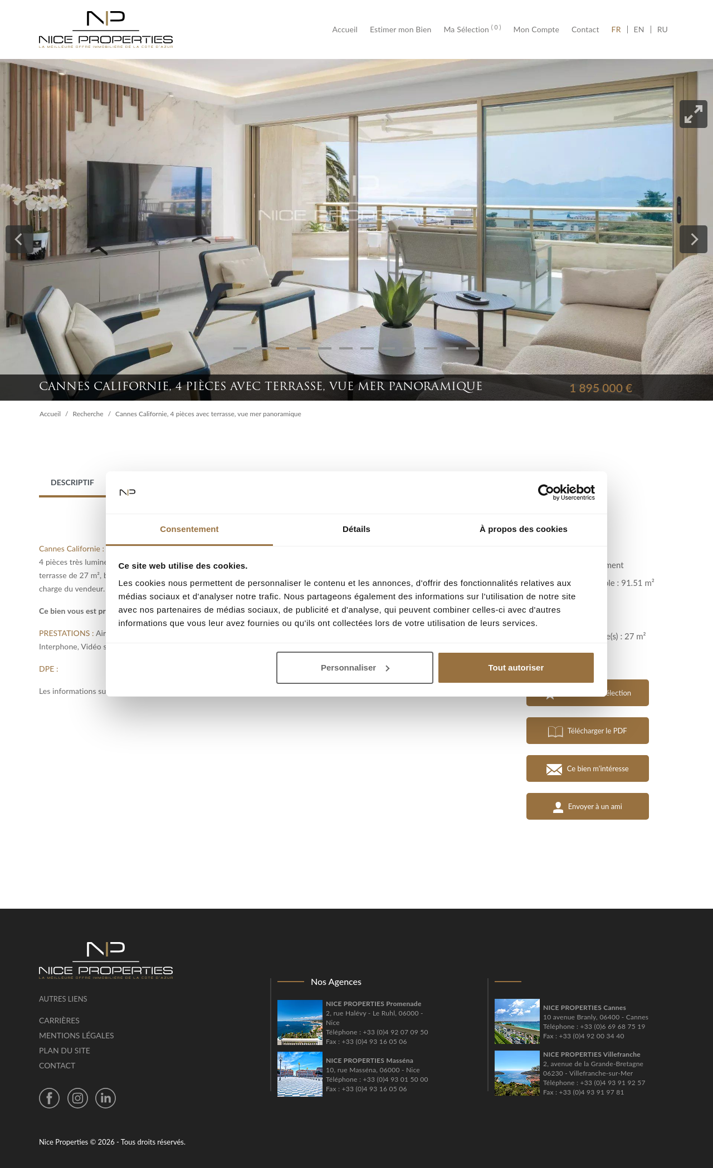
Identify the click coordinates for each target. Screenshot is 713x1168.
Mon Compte (536, 29)
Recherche (88, 414)
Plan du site (64, 1050)
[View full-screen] (693, 114)
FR (619, 29)
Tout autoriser (516, 667)
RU (662, 29)
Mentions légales (76, 1035)
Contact (585, 29)
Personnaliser (355, 667)
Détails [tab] (356, 529)
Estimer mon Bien (400, 29)
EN (639, 29)
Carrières (59, 1020)
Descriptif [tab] (72, 482)
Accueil (348, 29)
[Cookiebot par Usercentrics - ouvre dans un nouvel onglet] (546, 492)
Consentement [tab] (189, 529)
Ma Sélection (472, 29)
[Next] (693, 239)
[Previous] (19, 239)
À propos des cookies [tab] (524, 529)
